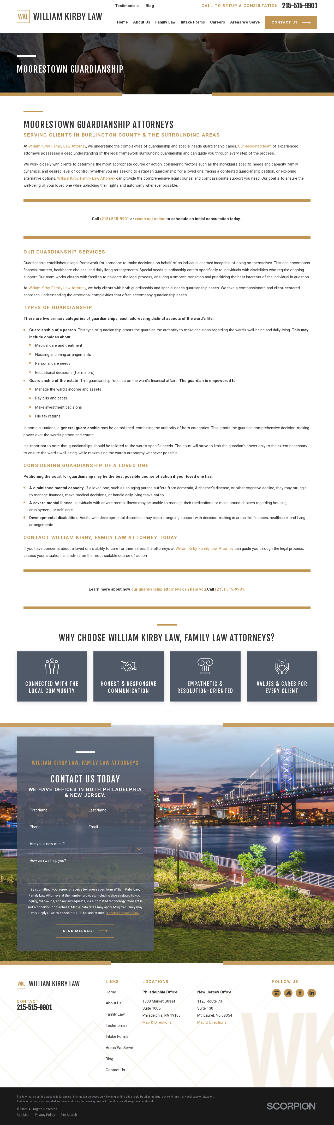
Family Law (115, 1014)
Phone (28, 827)
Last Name (91, 810)
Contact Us (115, 1070)
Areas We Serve (119, 1047)
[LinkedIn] (311, 993)
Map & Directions (157, 1022)
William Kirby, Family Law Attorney (57, 146)
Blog (150, 5)
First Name (31, 810)
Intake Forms (117, 1036)
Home (111, 992)
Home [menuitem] (122, 22)
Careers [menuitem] (217, 22)
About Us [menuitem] (141, 22)
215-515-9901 (299, 6)
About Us (114, 1003)
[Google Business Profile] (276, 993)
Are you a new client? (40, 844)
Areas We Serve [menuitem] (245, 22)
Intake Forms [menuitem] (193, 22)
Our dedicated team (255, 146)
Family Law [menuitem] (165, 22)
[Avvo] (288, 993)
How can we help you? (41, 860)
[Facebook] (300, 993)
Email (86, 827)
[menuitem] (23, 1115)
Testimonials (127, 5)
